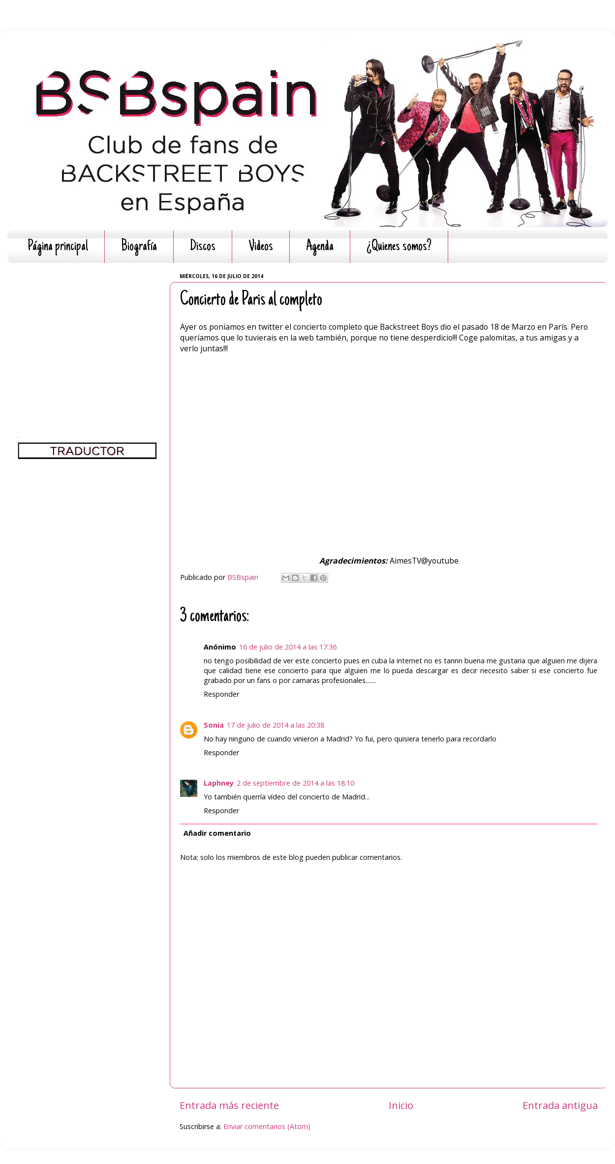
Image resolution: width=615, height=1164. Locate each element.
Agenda (320, 247)
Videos (260, 247)
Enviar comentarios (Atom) (266, 1126)
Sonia (214, 725)
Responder (221, 694)
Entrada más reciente (229, 1105)
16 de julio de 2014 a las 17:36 (288, 647)
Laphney (219, 783)
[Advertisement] (87, 331)
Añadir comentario (217, 833)
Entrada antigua (560, 1105)
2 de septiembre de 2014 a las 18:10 (295, 783)
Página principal (58, 247)
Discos (202, 247)
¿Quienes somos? (399, 247)
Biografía (139, 247)
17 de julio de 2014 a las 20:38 (275, 725)
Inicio (401, 1105)
